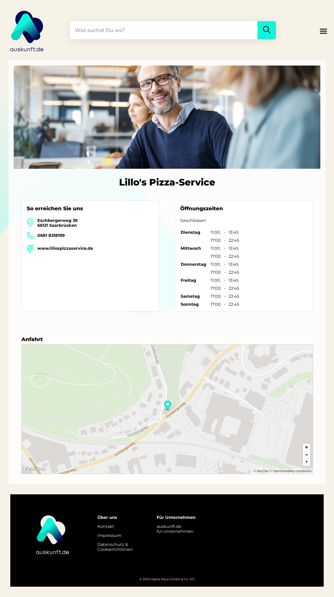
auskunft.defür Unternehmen (175, 529)
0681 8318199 (51, 235)
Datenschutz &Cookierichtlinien (115, 547)
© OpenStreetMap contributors (291, 471)
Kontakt (105, 526)
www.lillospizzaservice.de (65, 248)
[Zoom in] (306, 447)
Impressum (109, 535)
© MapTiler (261, 471)
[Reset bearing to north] (306, 462)
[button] (323, 31)
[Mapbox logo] (34, 469)
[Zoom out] (306, 454)
